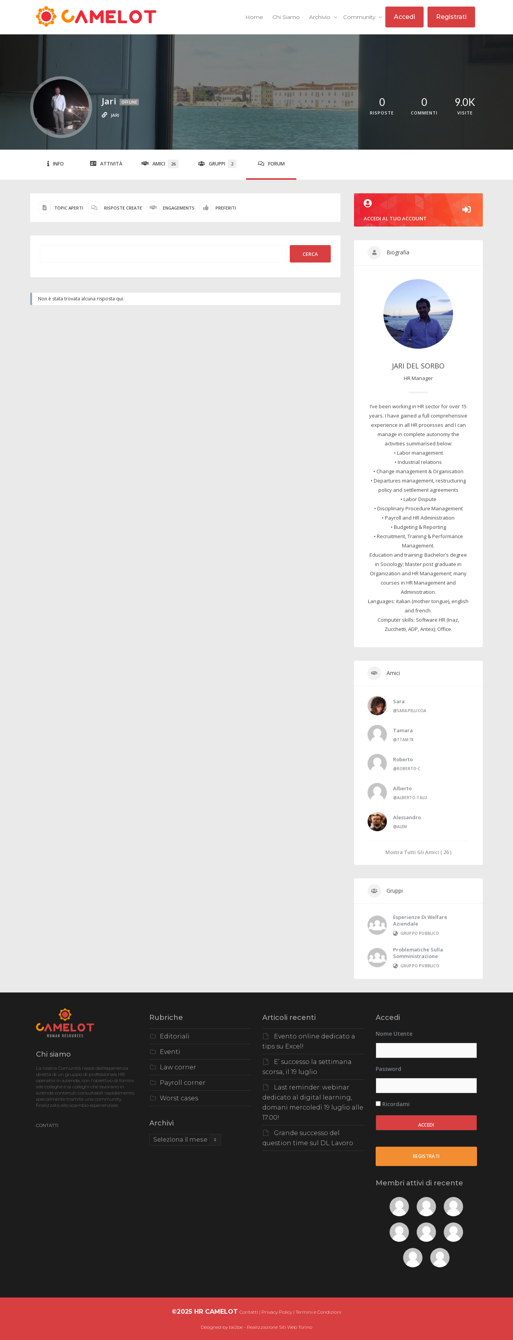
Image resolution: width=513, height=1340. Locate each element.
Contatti (248, 1312)
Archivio (320, 17)
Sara (399, 701)
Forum (271, 163)
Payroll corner (182, 1082)
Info (55, 163)
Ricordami (393, 1104)
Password (388, 1068)
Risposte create (115, 207)
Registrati (451, 16)
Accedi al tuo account (419, 210)
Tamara (403, 730)
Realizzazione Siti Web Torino (279, 1327)
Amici (160, 164)
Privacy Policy (277, 1312)
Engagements (171, 207)
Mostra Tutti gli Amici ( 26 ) (418, 852)
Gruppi (217, 164)
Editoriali (175, 1036)
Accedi (404, 16)
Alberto (402, 788)
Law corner (178, 1067)
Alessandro (407, 817)
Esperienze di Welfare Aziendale (420, 920)
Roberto (403, 759)
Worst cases (179, 1098)
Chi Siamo (286, 17)
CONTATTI (47, 1125)
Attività (106, 163)
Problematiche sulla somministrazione (418, 953)
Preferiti (217, 207)
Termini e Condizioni (318, 1312)
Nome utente (394, 1033)
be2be (236, 1327)
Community (360, 17)
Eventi (170, 1051)
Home (254, 17)
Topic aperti (60, 207)
